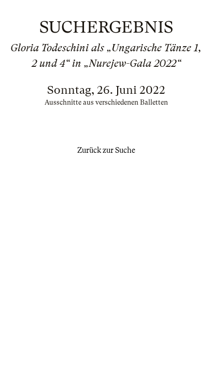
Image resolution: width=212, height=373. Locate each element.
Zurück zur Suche (106, 150)
